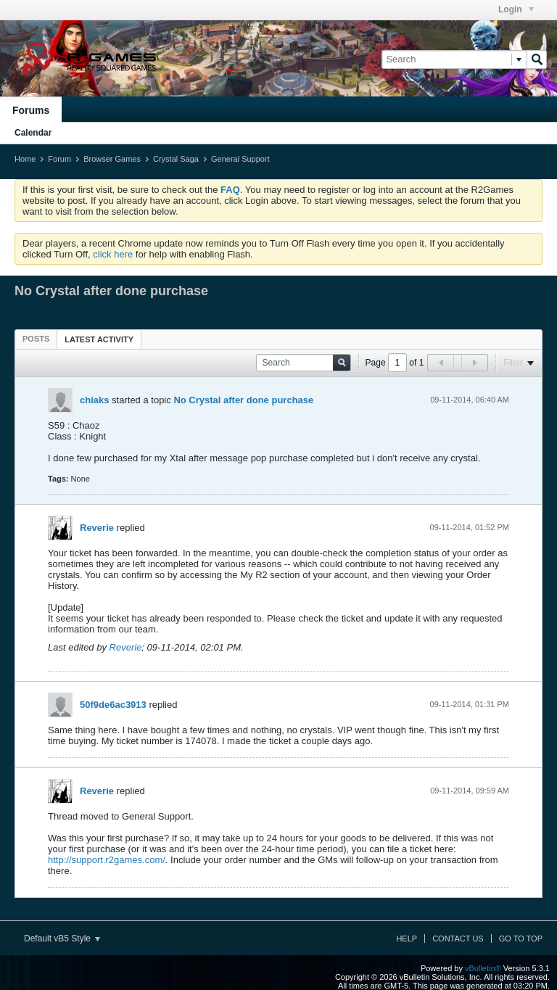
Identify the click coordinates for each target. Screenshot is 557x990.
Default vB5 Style (62, 938)
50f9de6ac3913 (113, 704)
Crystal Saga (176, 158)
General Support (240, 158)
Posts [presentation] (35, 338)
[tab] (36, 339)
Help (406, 938)
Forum (59, 158)
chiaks (94, 400)
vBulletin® (483, 968)
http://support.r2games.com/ (106, 859)
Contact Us (458, 938)
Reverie (97, 527)
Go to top (520, 938)
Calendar (33, 133)
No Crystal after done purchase (243, 400)
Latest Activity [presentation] (99, 339)
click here (113, 254)
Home (25, 158)
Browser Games (112, 158)
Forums (30, 110)
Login (516, 9)
